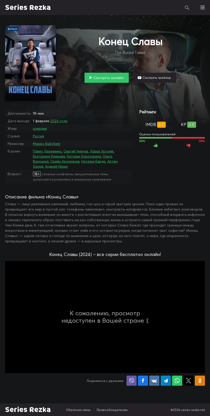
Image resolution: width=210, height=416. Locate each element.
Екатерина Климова (49, 156)
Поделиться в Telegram (166, 381)
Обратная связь (78, 410)
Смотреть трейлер (157, 78)
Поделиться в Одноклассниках (200, 381)
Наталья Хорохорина (84, 156)
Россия (38, 136)
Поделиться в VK (154, 381)
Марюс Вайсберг (47, 144)
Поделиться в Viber (132, 381)
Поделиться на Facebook (143, 381)
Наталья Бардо (93, 161)
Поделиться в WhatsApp (177, 381)
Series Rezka (28, 7)
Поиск (187, 7)
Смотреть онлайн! (109, 78)
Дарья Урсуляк (102, 151)
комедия (40, 128)
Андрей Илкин (56, 166)
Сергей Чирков (76, 151)
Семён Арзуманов (64, 161)
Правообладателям (112, 410)
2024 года (58, 121)
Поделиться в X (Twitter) (188, 381)
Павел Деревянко (47, 151)
